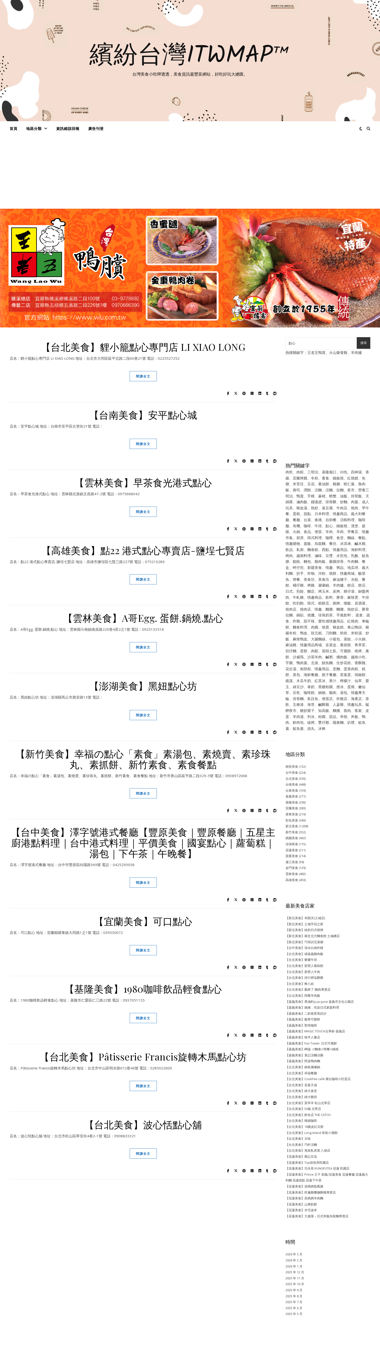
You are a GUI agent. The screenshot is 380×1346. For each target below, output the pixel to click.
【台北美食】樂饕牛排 (301, 959)
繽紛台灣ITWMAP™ (190, 56)
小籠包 (334, 639)
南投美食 (291, 766)
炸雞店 (341, 698)
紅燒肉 (352, 621)
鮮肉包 (298, 722)
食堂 (340, 537)
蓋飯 (307, 543)
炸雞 (296, 621)
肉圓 (314, 627)
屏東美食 (291, 814)
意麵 (336, 668)
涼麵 (318, 489)
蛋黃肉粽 (351, 668)
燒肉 (354, 507)
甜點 (307, 513)
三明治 (312, 472)
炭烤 (336, 591)
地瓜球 (352, 567)
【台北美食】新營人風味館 (304, 966)
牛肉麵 (352, 561)
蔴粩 (321, 496)
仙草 (358, 680)
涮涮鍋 (323, 585)
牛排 (318, 525)
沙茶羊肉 (314, 656)
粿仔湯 (349, 591)
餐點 (361, 537)
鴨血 (303, 632)
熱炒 (314, 507)
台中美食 (291, 772)
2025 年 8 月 (293, 1296)
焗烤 (336, 603)
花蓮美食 (291, 850)
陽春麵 (338, 722)
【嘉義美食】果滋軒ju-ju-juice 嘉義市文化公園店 (319, 1001)
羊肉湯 (298, 716)
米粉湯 (356, 632)
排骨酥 (330, 501)
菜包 (296, 674)
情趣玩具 (354, 704)
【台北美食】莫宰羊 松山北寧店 (307, 1103)
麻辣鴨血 (300, 639)
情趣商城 (347, 573)
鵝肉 (332, 692)
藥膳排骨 (336, 561)
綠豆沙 (298, 686)
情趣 (329, 567)
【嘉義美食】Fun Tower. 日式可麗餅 (311, 1043)
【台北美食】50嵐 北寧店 (303, 1109)
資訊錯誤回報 (67, 128)
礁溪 (289, 680)
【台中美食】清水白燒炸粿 (304, 948)
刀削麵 (330, 632)
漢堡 (354, 525)
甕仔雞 (323, 722)
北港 (314, 662)
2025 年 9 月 (293, 1290)
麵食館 (312, 549)
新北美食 (291, 826)
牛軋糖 (298, 597)
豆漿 (329, 555)
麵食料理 (300, 627)
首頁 (13, 128)
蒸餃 (347, 639)
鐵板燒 (338, 478)
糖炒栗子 (307, 710)
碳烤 (311, 722)
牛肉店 (341, 507)
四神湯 (356, 472)
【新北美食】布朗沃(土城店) (305, 918)
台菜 (307, 519)
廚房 (300, 537)
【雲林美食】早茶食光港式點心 (143, 482)
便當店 (327, 698)
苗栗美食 (291, 856)
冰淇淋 (345, 543)
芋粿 (311, 496)
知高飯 (323, 710)
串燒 (343, 716)
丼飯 (354, 716)
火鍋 (296, 531)
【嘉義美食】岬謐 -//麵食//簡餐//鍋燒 (312, 1049)
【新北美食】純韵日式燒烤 (304, 930)
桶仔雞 (298, 585)
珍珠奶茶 (325, 615)
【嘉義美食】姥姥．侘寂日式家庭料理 (312, 1007)
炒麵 (343, 501)
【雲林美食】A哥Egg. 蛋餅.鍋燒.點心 (143, 617)
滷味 (318, 555)
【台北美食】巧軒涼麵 (301, 1144)
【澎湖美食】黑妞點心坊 (143, 685)
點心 (329, 525)
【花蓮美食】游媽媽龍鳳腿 (304, 1186)
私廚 (300, 549)
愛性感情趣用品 (331, 621)
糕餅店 (323, 603)
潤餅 (307, 489)
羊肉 (329, 531)
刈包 (343, 472)
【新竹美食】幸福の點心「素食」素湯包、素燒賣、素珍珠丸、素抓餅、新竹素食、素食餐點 (143, 759)
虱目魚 (312, 698)
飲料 (329, 597)
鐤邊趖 (316, 501)
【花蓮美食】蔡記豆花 (301, 1156)
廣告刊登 (96, 128)
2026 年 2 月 (293, 1260)
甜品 (332, 716)
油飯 (343, 496)
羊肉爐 (356, 352)
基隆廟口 (329, 472)
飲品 (289, 549)
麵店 (311, 591)
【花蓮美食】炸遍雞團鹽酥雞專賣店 (310, 1192)
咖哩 (329, 537)
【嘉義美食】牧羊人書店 (302, 1037)
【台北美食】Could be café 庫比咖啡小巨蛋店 (318, 1079)
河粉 (321, 573)
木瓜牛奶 (303, 680)
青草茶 (360, 644)
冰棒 (321, 728)
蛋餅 (303, 650)
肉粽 (300, 472)
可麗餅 (345, 650)
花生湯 (290, 668)
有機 (296, 525)
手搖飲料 (343, 615)
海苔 (311, 704)
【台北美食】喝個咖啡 (301, 1120)
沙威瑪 (298, 656)
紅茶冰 (320, 680)
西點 (325, 549)
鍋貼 (300, 615)
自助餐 (330, 519)
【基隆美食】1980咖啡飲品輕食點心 (143, 988)
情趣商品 (340, 513)
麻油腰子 (340, 579)
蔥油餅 (323, 483)
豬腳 (336, 483)
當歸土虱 (329, 650)
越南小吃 (358, 656)
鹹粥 (329, 656)
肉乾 (289, 472)
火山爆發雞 (338, 352)
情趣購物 (292, 543)
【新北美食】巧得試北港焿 (304, 942)
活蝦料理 (347, 519)
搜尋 (363, 343)
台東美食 (291, 790)
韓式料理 (314, 537)
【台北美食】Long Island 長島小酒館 (311, 1133)
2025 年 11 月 (294, 1278)
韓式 (311, 603)
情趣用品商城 (311, 644)
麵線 (351, 537)
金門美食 (291, 868)
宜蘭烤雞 (300, 478)
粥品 (340, 567)
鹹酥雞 (323, 704)
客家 (358, 710)
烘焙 (343, 632)
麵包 (307, 561)
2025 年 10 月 (294, 1284)
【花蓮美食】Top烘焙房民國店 (307, 1162)
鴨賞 (300, 496)
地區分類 (34, 128)
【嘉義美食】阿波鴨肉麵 (302, 1061)
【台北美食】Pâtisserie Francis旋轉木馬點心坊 (143, 1056)
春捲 (318, 519)
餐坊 (332, 543)
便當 (318, 531)
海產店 (356, 698)
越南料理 (303, 555)
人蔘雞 (338, 704)
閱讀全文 (143, 376)
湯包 (343, 692)
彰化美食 (291, 820)
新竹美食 (291, 832)
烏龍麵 (320, 543)
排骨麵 (298, 698)
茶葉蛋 (345, 674)
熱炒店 (352, 609)
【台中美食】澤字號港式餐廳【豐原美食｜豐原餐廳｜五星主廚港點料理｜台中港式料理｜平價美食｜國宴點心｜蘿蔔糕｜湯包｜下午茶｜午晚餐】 (143, 842)
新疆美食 (314, 567)
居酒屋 (360, 603)
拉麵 (340, 489)
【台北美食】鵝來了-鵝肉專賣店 (308, 989)
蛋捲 (351, 686)
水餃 (354, 579)
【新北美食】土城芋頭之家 (304, 924)
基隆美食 (291, 802)
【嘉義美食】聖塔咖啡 (301, 1025)
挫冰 (340, 686)
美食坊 (309, 579)
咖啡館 (309, 692)
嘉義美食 (291, 796)
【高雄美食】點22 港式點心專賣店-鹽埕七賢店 (143, 550)
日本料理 (322, 513)
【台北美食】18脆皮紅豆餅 (304, 1126)
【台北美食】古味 (298, 1138)
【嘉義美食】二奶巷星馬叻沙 (305, 1013)
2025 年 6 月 (293, 1308)
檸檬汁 (345, 680)
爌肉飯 (341, 656)
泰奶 (311, 686)
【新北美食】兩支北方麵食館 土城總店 (312, 936)
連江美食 (291, 862)
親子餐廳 (329, 674)
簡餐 (296, 579)
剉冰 (311, 716)
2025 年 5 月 (293, 1314)
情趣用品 (340, 549)
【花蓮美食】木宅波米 (301, 1210)
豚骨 (340, 597)
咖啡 (307, 525)
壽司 (296, 489)
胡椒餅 (360, 674)
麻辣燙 (352, 597)
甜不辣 (309, 621)
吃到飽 (298, 603)
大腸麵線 (318, 639)
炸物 (311, 573)
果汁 (332, 680)
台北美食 (291, 778)
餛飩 (296, 561)
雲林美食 (291, 874)
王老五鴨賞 (316, 352)
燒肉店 (290, 609)
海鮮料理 (358, 549)
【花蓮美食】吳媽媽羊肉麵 (304, 1198)
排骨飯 (356, 496)
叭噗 (351, 722)
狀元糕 (316, 632)
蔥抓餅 (345, 644)
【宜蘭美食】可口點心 (143, 921)
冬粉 (314, 478)
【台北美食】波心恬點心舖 (143, 1124)
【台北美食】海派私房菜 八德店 (307, 1150)
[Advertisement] (190, 172)
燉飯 (347, 603)
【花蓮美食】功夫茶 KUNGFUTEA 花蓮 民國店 (317, 1168)
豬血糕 (338, 627)
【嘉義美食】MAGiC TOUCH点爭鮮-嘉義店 (315, 1031)
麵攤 (329, 609)
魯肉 (347, 710)
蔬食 (359, 615)
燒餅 (332, 573)
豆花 (311, 483)
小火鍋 (360, 639)
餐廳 (296, 519)
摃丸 (311, 728)
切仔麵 (290, 650)
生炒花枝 (343, 662)
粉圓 (321, 716)
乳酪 (354, 555)
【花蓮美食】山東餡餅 (301, 1204)
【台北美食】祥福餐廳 (301, 1073)
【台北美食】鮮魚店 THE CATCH (308, 1115)
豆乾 (296, 692)
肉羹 (354, 501)
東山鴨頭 (354, 627)
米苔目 (298, 483)
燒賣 (325, 627)
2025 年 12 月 (294, 1272)
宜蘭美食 (291, 808)
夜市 (351, 489)
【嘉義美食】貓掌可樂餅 (302, 1019)
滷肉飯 (301, 501)
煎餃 (300, 591)
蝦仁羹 (349, 483)
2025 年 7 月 (293, 1302)
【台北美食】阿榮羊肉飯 (302, 995)
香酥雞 (360, 662)
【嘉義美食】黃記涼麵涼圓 (304, 1055)
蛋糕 (296, 513)
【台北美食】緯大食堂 (301, 1091)
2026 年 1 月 (293, 1266)
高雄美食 (291, 880)
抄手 (300, 573)
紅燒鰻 (352, 478)
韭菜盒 (330, 644)
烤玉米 (323, 591)
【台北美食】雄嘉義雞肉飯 (304, 954)
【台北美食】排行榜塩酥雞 (304, 977)
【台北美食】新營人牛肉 (302, 972)
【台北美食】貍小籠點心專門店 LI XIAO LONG (143, 346)
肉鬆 (314, 650)
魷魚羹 (298, 728)
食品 (307, 531)
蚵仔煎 (298, 567)
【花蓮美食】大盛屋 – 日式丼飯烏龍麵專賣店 (316, 1216)
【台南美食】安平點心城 (143, 414)
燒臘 (311, 615)
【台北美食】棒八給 (299, 983)
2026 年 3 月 (293, 1254)
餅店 (351, 585)
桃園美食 (291, 838)
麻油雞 (290, 644)
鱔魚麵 (327, 662)
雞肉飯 (320, 561)
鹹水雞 (360, 543)
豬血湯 (301, 507)
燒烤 (358, 650)
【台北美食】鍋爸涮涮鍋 (302, 1067)
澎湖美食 (291, 844)
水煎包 (341, 555)
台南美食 (291, 784)
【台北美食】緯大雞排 (301, 1097)
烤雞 (311, 585)
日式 (289, 591)
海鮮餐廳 (311, 674)
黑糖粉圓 (325, 686)
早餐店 (352, 531)
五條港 (298, 704)
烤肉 (289, 555)
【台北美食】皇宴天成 (301, 1085)
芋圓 (289, 662)
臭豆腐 (327, 507)
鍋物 (321, 692)
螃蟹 (332, 496)
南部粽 (305, 668)
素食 (325, 478)
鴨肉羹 (301, 662)
